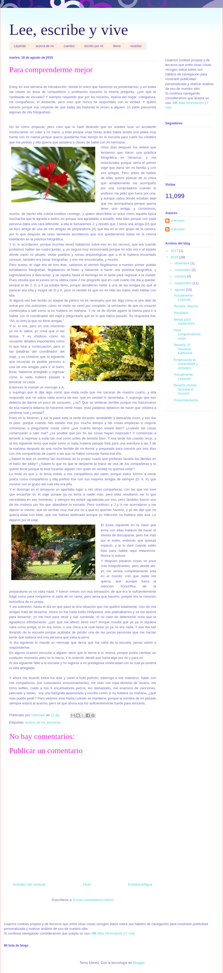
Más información (191, 103)
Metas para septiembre (184, 322)
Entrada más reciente (29, 884)
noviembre (183, 270)
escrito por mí (93, 46)
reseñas (136, 46)
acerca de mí (45, 46)
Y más (130, 933)
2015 (175, 257)
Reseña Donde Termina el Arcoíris (185, 389)
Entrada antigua (140, 884)
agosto (180, 290)
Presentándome (186, 400)
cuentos (69, 46)
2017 (175, 251)
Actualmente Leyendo (183, 297)
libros (117, 46)
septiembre (184, 283)
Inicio (87, 884)
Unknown (178, 221)
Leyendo (20, 46)
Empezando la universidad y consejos (186, 364)
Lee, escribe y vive (68, 29)
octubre (181, 276)
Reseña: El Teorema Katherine (183, 349)
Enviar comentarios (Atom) (93, 900)
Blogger (139, 963)
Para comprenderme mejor (187, 334)
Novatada (181, 313)
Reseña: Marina (186, 306)
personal (53, 722)
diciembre (182, 263)
